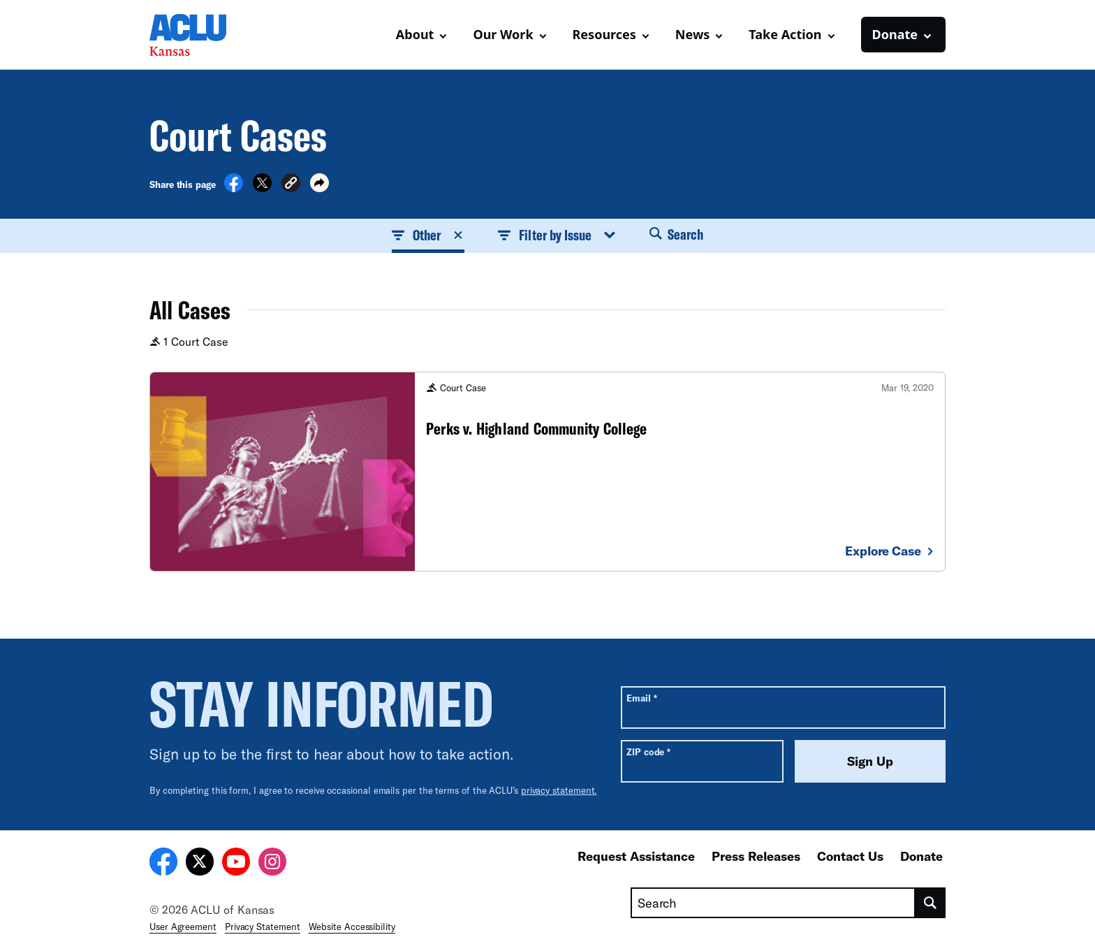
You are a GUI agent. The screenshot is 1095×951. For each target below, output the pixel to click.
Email (641, 698)
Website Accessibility (352, 926)
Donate (921, 856)
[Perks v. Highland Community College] (547, 471)
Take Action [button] (785, 34)
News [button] (692, 34)
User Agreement (182, 926)
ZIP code (648, 751)
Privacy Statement (262, 926)
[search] (931, 902)
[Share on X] (262, 188)
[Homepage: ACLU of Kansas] (198, 35)
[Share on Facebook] (233, 188)
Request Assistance (636, 856)
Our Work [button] (503, 34)
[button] (290, 184)
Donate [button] (895, 34)
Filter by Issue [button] (556, 235)
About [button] (415, 34)
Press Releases (756, 856)
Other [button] (428, 235)
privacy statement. (559, 790)
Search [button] (676, 234)
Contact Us (850, 856)
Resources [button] (604, 34)
